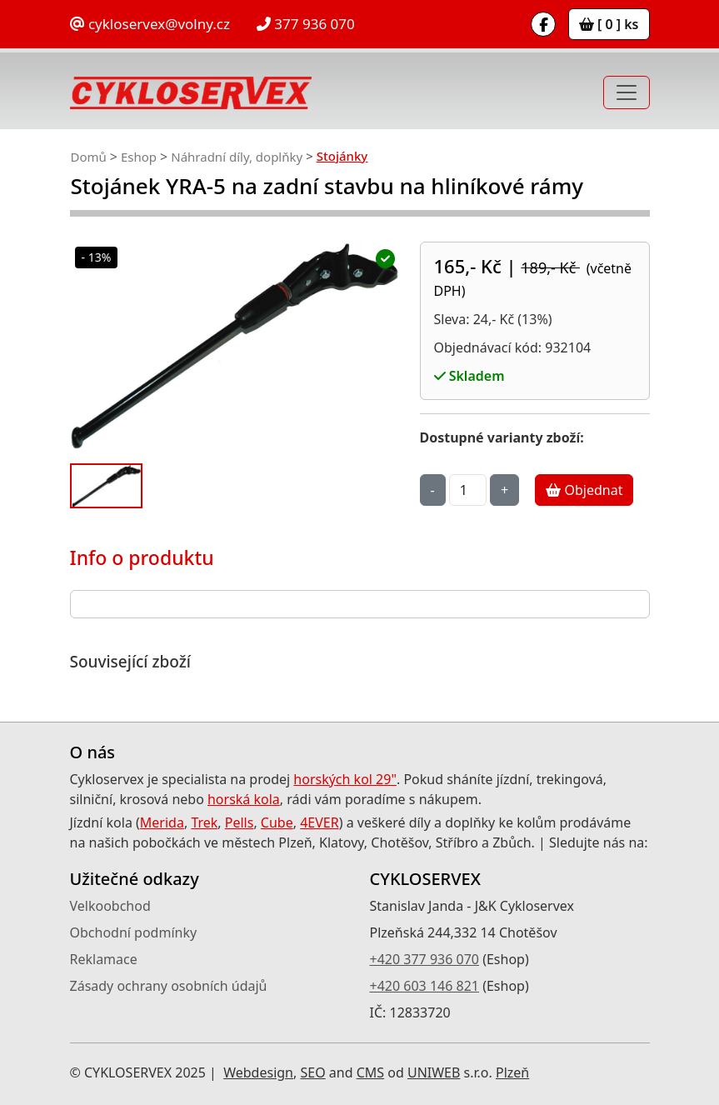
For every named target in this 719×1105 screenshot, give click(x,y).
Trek (204, 822)
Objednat (584, 490)
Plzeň (512, 1072)
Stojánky (342, 156)
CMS (370, 1072)
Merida (162, 822)
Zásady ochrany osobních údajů (168, 986)
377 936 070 (306, 23)
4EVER (319, 822)
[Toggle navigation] (626, 92)
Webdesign (258, 1072)
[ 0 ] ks (609, 24)
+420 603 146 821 (424, 986)
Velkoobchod (110, 906)
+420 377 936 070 (424, 959)
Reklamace (103, 959)
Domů (89, 156)
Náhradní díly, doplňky (236, 156)
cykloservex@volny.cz (150, 23)
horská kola (243, 799)
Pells (239, 822)
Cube (277, 822)
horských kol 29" (345, 779)
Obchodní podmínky (133, 932)
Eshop (139, 156)
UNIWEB (433, 1072)
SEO (312, 1072)
